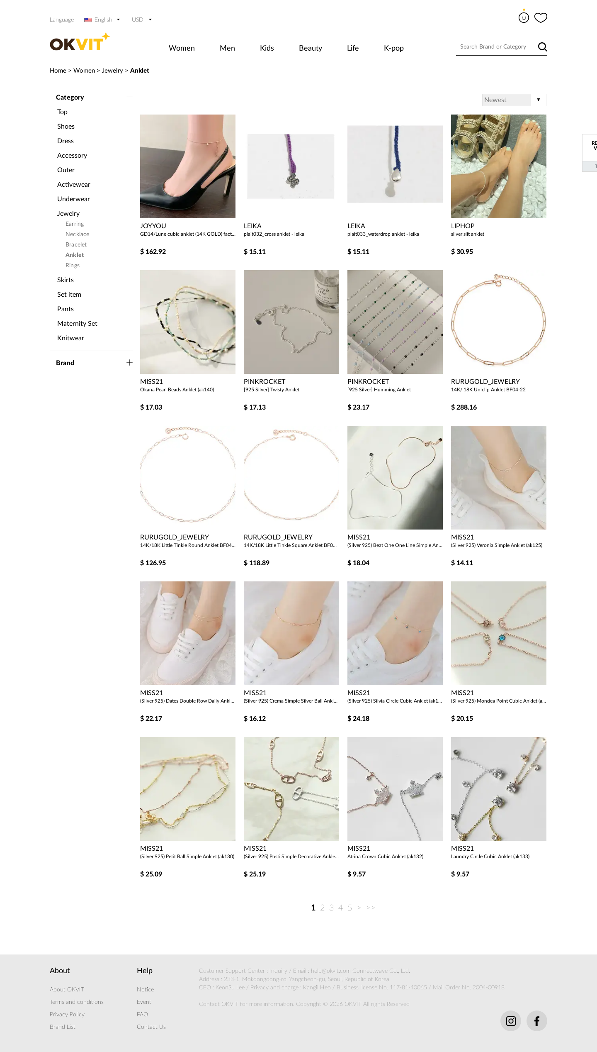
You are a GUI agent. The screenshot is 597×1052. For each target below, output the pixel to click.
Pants (65, 309)
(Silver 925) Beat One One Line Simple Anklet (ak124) (395, 545)
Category (70, 97)
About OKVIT (67, 990)
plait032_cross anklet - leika (274, 234)
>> (371, 908)
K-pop (394, 48)
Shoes (66, 126)
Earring (75, 224)
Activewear (73, 184)
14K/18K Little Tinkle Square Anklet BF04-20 (291, 545)
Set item (69, 294)
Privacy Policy (67, 1015)
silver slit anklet (467, 234)
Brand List (62, 1027)
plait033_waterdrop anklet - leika (383, 234)
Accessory (72, 155)
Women (182, 48)
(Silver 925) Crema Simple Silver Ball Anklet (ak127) (291, 700)
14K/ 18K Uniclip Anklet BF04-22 (488, 389)
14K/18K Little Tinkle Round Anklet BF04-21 (187, 545)
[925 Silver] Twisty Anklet (271, 389)
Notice (145, 990)
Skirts (65, 280)
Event (144, 1002)
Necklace (78, 234)
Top (62, 112)
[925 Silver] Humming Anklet (379, 389)
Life (353, 48)
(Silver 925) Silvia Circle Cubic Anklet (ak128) (395, 700)
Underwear (73, 199)
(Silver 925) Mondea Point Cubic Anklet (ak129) (498, 700)
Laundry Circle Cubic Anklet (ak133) (490, 856)
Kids (267, 48)
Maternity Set (77, 323)
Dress (65, 141)
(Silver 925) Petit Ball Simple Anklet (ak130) (187, 856)
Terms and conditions (77, 1002)
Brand (65, 363)
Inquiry (278, 971)
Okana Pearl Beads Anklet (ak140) (177, 389)
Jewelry (112, 71)
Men (227, 48)
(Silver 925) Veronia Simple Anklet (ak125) (496, 545)
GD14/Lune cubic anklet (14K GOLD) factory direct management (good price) (187, 234)
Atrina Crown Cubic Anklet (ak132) (385, 856)
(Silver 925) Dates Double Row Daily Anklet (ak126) (187, 700)
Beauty (310, 48)
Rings (73, 265)
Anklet (139, 71)
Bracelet (76, 245)
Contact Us (151, 1027)
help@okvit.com (331, 971)
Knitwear (70, 338)
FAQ (142, 1015)
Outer (66, 170)
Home (58, 71)
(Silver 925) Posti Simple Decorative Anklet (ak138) (291, 856)
